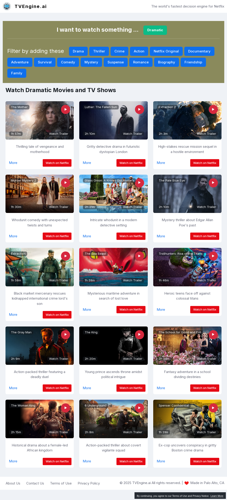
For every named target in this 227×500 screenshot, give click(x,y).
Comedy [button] (68, 62)
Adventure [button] (20, 62)
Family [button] (16, 73)
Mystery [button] (91, 62)
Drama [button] (78, 51)
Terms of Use (61, 483)
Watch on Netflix (57, 163)
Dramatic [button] (155, 30)
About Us (13, 483)
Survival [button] (45, 62)
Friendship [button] (193, 62)
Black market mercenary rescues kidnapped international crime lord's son (40, 298)
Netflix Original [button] (166, 51)
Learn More (217, 496)
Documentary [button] (199, 51)
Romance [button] (141, 62)
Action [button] (139, 51)
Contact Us (35, 483)
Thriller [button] (99, 51)
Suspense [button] (116, 62)
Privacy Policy (89, 483)
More (13, 163)
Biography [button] (166, 62)
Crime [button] (119, 51)
